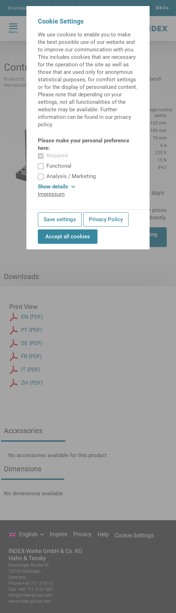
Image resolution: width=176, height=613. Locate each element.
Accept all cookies (67, 236)
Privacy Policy (106, 219)
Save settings (60, 219)
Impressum (51, 194)
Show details (56, 186)
